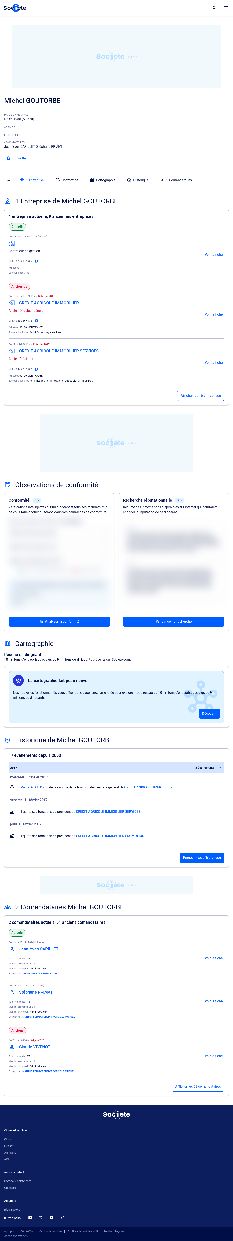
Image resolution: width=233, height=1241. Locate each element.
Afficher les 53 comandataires (198, 1086)
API (6, 1159)
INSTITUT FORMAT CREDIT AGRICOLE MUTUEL (48, 1016)
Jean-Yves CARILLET (19, 147)
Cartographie (102, 180)
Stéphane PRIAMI (49, 147)
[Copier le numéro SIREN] (36, 261)
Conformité (66, 180)
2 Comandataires (176, 180)
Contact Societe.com (17, 1181)
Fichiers (9, 1146)
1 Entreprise (31, 180)
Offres (8, 1139)
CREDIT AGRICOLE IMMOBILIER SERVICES (108, 812)
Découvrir (209, 714)
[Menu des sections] (8, 180)
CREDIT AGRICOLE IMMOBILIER (148, 787)
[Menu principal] (226, 8)
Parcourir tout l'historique (202, 858)
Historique (137, 180)
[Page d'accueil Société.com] (14, 8)
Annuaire (10, 1152)
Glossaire (10, 1187)
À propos (9, 1231)
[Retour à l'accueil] (116, 1114)
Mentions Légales (114, 1231)
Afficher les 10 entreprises (201, 396)
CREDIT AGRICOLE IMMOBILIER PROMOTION (110, 836)
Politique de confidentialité (83, 1231)
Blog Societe (12, 1209)
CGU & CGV (27, 1231)
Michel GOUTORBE (34, 787)
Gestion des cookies (50, 1231)
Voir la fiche (214, 255)
